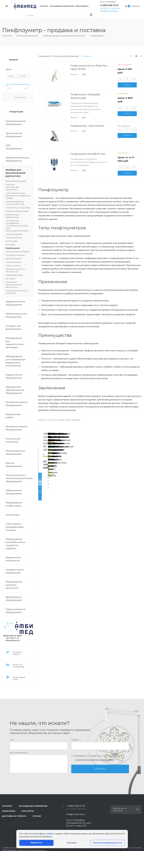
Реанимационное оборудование (15, 452)
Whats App (34, 825)
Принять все (36, 842)
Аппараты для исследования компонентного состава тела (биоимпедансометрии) (17, 226)
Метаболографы (13, 258)
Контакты (28, 811)
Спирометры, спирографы (18, 207)
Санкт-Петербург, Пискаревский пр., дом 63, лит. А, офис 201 (78, 823)
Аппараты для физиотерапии (14, 327)
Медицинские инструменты (13, 559)
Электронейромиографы (17, 251)
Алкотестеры (13, 514)
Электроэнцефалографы (18, 211)
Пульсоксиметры (18, 237)
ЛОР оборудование (14, 147)
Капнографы (12, 241)
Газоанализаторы (14, 234)
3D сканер (10, 278)
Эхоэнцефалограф (14, 275)
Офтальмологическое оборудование (17, 159)
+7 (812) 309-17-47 (109, 5)
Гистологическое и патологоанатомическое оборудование (19, 478)
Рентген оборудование (14, 464)
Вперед (138, 462)
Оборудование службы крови (14, 504)
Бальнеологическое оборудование (16, 428)
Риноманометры (13, 262)
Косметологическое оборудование (16, 404)
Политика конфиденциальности (107, 843)
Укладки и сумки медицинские (15, 571)
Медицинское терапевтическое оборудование (15, 390)
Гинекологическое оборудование (16, 122)
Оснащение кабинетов (33, 806)
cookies (49, 834)
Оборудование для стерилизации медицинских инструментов (15, 361)
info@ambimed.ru (109, 11)
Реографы (10, 244)
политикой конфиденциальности (94, 759)
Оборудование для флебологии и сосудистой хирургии (15, 544)
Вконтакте (6, 825)
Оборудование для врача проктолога (14, 584)
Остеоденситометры (15, 255)
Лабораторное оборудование (14, 492)
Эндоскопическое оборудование (15, 611)
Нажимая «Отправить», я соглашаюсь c (97, 757)
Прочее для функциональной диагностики (14, 284)
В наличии (87, 56)
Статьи (37, 816)
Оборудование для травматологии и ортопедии (15, 343)
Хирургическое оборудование (14, 376)
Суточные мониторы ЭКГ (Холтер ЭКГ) (18, 187)
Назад (41, 462)
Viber (41, 825)
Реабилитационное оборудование (16, 315)
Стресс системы (18, 265)
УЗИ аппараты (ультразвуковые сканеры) (15, 527)
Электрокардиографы (18, 181)
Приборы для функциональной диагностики (20, 172)
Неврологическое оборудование (15, 303)
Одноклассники (27, 825)
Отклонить (72, 843)
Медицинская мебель (13, 416)
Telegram (13, 825)
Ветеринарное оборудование (14, 598)
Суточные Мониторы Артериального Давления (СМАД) (18, 195)
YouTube (20, 825)
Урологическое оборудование (14, 135)
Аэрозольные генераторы (13, 440)
